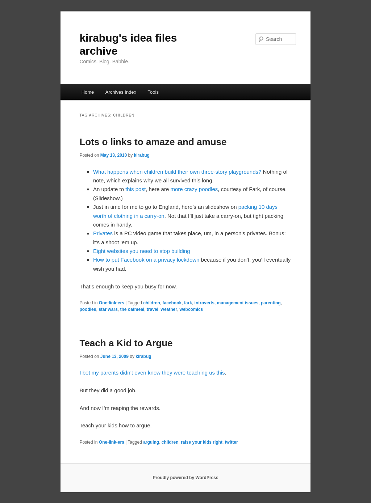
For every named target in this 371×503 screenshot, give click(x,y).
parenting (271, 302)
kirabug (142, 155)
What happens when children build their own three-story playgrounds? (177, 172)
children (151, 302)
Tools (153, 92)
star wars (108, 309)
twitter (231, 442)
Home (88, 92)
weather (169, 309)
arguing (151, 442)
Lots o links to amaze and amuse (152, 141)
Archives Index (120, 92)
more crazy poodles (194, 189)
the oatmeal (132, 309)
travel (152, 309)
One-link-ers (111, 302)
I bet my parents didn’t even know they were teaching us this (152, 372)
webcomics (191, 309)
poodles (87, 309)
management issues (238, 302)
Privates (103, 233)
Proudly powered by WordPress (185, 477)
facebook (172, 302)
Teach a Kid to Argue (125, 343)
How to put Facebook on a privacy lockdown (146, 260)
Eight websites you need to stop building (141, 251)
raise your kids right (201, 442)
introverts (204, 302)
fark (188, 302)
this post (135, 189)
